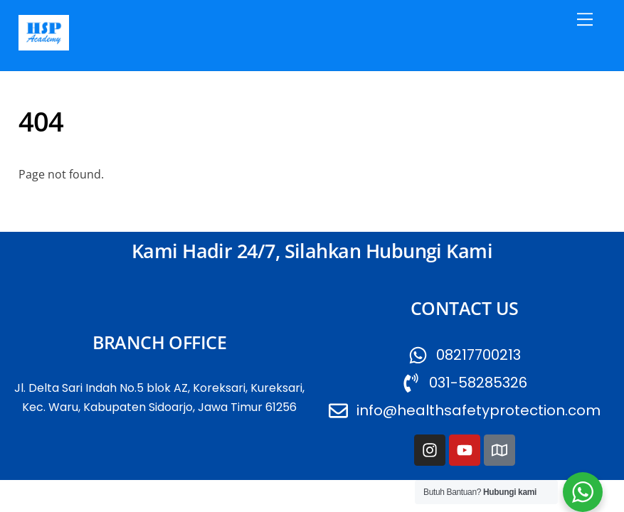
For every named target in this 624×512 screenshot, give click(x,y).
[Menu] (585, 19)
